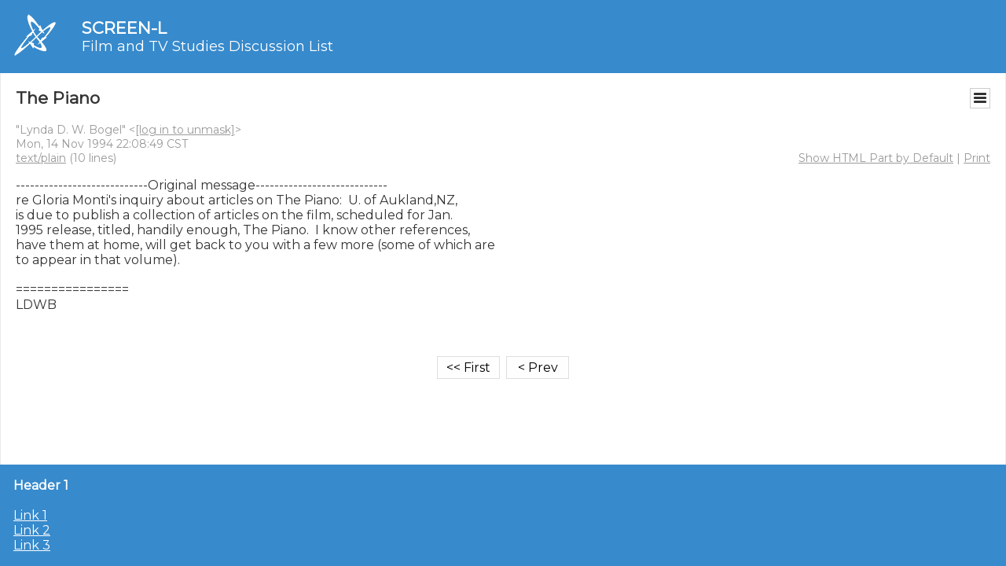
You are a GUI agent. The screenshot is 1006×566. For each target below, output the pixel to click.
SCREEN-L (124, 28)
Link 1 (30, 515)
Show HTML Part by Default (876, 158)
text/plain (41, 158)
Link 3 (31, 545)
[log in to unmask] (185, 130)
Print (977, 158)
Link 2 (31, 530)
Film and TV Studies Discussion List (207, 46)
